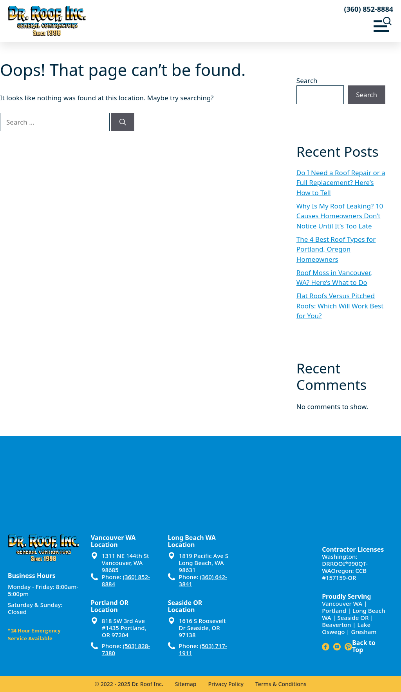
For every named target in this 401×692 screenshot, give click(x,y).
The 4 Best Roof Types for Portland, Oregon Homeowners (336, 249)
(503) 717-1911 (203, 649)
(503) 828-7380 (126, 649)
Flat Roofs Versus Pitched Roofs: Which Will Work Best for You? (339, 305)
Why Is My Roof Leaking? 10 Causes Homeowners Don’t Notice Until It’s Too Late (339, 215)
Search (307, 80)
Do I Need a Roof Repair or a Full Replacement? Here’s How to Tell (340, 182)
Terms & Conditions (280, 684)
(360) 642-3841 (203, 580)
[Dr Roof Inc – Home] (104, 21)
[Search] (122, 122)
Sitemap (186, 684)
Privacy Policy (226, 684)
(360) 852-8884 (368, 9)
